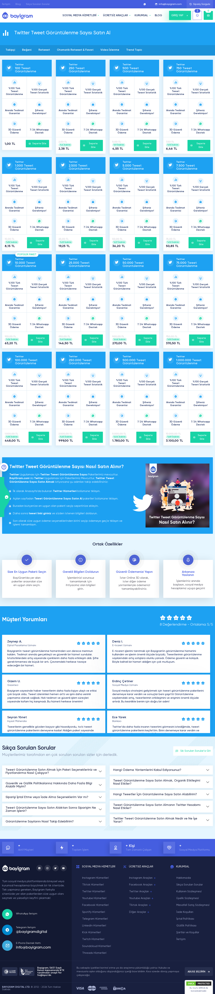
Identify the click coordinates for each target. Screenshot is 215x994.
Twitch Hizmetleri (93, 939)
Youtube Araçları (141, 898)
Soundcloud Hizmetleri (96, 946)
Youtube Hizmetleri (94, 898)
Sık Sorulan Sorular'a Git (193, 751)
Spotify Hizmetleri (93, 912)
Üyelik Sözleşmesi (187, 898)
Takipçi (10, 50)
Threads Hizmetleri (94, 953)
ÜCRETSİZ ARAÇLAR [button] (115, 15)
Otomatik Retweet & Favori (75, 50)
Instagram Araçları (142, 878)
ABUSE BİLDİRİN (199, 971)
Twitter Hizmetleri (93, 891)
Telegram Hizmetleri (95, 919)
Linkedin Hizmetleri (94, 925)
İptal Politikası (185, 919)
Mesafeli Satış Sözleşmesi (193, 905)
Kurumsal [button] (141, 15)
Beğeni (27, 50)
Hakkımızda (183, 878)
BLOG (158, 15)
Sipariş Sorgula (199, 4)
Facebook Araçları (142, 884)
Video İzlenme (109, 50)
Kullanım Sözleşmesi (189, 891)
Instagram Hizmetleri (95, 878)
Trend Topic (134, 50)
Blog (18, 4)
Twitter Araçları (141, 891)
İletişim (6, 4)
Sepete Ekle (37, 143)
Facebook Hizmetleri (95, 905)
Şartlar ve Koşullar (187, 932)
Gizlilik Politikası (186, 925)
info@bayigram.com (168, 4)
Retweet (44, 50)
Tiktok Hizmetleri (93, 884)
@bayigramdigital (31, 932)
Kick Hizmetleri (91, 932)
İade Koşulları (184, 912)
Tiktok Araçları (140, 905)
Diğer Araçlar (139, 912)
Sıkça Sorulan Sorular (38, 4)
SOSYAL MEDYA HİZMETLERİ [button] (79, 15)
